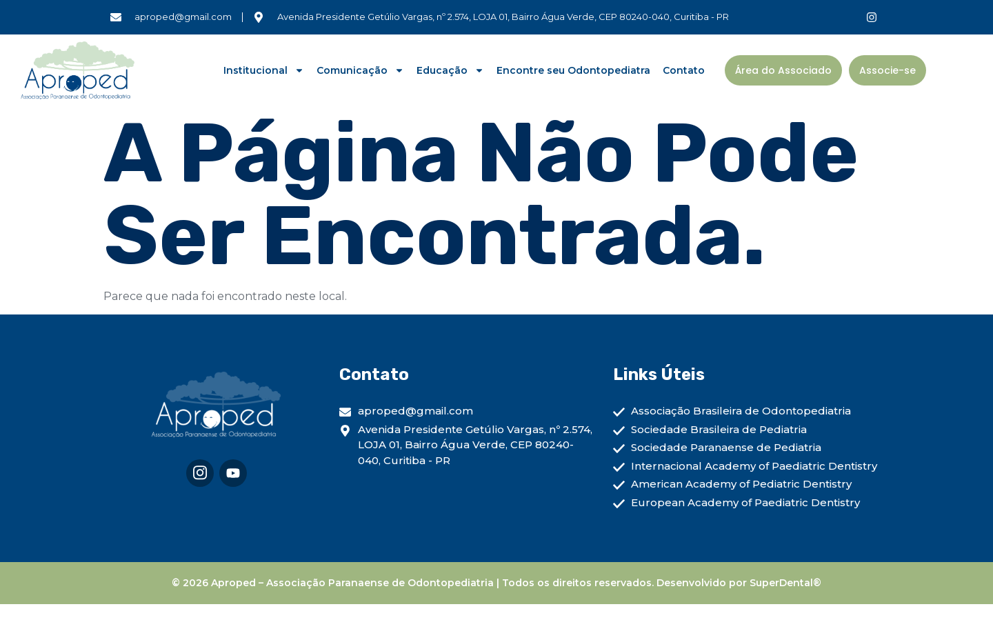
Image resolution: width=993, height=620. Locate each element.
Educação (450, 70)
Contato (684, 70)
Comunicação (360, 70)
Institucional (263, 70)
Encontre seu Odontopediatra (573, 70)
